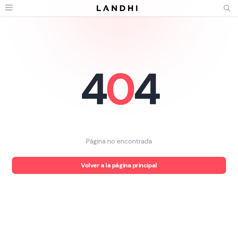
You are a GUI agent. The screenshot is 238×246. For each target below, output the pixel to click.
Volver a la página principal (119, 165)
